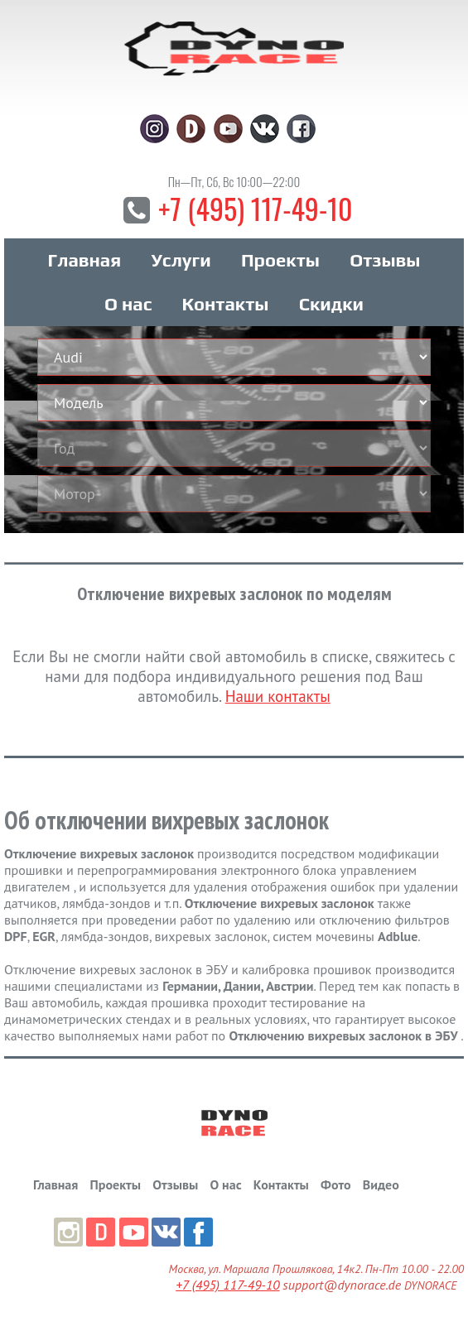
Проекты (280, 260)
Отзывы (385, 260)
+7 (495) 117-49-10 (255, 208)
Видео (381, 1184)
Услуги (180, 260)
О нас (128, 304)
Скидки (331, 304)
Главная (84, 260)
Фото (335, 1184)
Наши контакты (277, 696)
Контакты (225, 304)
